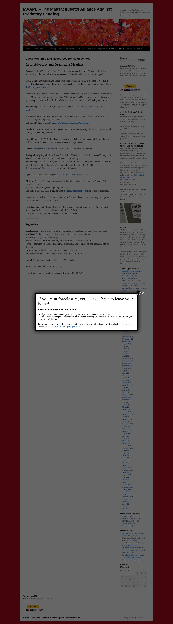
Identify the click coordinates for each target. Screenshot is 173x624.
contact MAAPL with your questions (64, 326)
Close (139, 293)
